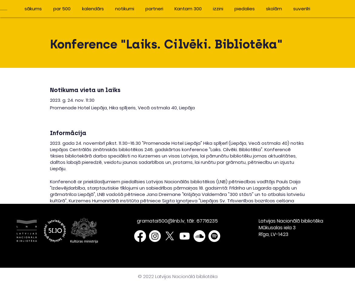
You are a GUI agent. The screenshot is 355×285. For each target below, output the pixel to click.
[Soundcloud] (199, 236)
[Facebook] (140, 236)
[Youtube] (185, 236)
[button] (321, 8)
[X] (170, 236)
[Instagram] (155, 236)
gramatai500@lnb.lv (160, 220)
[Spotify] (214, 236)
